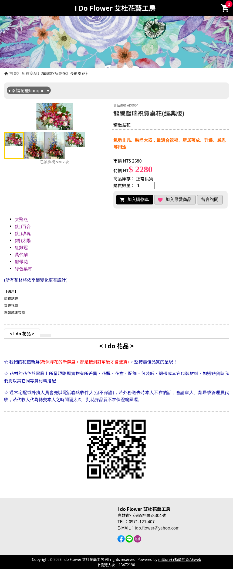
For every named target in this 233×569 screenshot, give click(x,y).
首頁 (13, 73)
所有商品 (30, 73)
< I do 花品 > (22, 333)
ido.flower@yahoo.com (157, 528)
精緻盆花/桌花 (53, 73)
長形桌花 (78, 73)
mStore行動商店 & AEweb (179, 559)
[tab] (22, 333)
